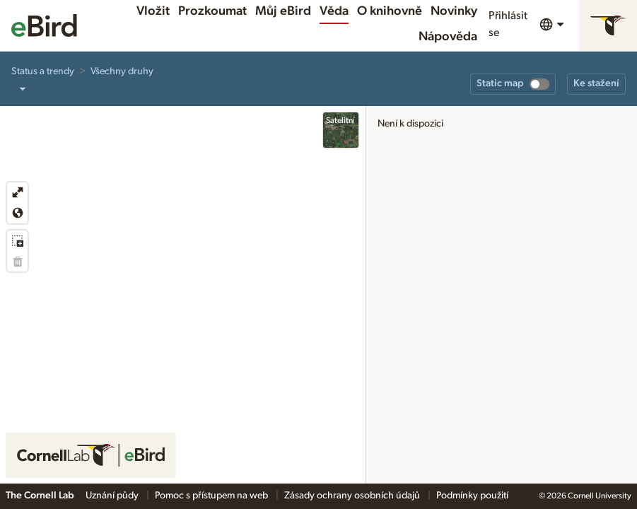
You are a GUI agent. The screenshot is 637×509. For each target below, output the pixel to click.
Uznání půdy (113, 496)
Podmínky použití (472, 496)
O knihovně (389, 11)
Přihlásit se (508, 24)
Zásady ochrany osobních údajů (353, 496)
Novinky (454, 11)
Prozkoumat (212, 11)
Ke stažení (596, 83)
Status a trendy (42, 71)
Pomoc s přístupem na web (212, 496)
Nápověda (448, 36)
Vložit (153, 11)
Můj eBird (283, 11)
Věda (334, 11)
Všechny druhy (121, 71)
